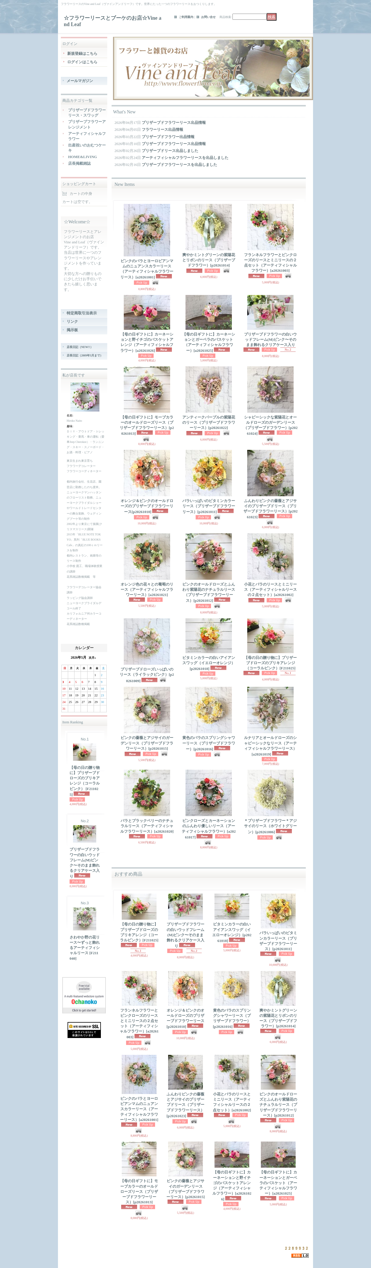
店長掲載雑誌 (79, 163)
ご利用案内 (186, 17)
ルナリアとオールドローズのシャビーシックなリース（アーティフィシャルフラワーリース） (270, 746)
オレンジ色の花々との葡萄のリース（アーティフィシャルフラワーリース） (147, 589)
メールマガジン (80, 81)
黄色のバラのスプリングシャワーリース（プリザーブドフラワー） (208, 743)
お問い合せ (208, 17)
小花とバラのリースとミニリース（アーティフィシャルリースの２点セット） (270, 589)
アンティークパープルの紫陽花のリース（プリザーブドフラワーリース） (208, 422)
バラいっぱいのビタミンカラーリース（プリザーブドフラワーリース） (208, 506)
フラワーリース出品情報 (162, 129)
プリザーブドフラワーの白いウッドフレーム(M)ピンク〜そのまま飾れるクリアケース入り (85, 862)
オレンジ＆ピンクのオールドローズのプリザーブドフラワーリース (147, 506)
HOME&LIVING (82, 157)
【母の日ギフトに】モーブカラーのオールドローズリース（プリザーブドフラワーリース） (147, 425)
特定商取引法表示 (82, 313)
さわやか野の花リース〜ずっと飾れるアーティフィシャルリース (85, 948)
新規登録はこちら (82, 53)
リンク (72, 321)
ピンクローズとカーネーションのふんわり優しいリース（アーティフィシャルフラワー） (209, 828)
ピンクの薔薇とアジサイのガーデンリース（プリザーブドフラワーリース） (147, 743)
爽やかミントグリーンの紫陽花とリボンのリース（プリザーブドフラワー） (208, 260)
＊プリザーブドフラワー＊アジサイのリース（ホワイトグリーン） (270, 826)
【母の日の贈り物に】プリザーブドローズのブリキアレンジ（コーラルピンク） (85, 781)
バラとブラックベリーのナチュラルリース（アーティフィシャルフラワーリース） (147, 825)
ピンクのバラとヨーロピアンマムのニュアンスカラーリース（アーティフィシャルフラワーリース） (146, 269)
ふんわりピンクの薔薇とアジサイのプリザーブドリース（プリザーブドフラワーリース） (270, 509)
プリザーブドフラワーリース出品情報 (174, 122)
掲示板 (72, 330)
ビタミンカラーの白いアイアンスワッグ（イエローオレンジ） (208, 663)
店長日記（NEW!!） (80, 347)
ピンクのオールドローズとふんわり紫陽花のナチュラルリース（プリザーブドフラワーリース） (208, 592)
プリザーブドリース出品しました (170, 150)
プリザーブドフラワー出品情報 (168, 137)
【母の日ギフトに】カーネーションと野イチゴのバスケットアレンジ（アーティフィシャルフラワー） (146, 342)
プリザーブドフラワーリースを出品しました (179, 164)
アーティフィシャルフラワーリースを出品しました (185, 157)
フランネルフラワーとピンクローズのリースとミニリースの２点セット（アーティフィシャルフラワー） (139, 1023)
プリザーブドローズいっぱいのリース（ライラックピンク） (147, 675)
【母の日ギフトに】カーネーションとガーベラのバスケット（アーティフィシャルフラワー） (208, 342)
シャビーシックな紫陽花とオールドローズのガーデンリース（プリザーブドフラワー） (270, 425)
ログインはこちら (82, 62)
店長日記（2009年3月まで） (85, 355)
